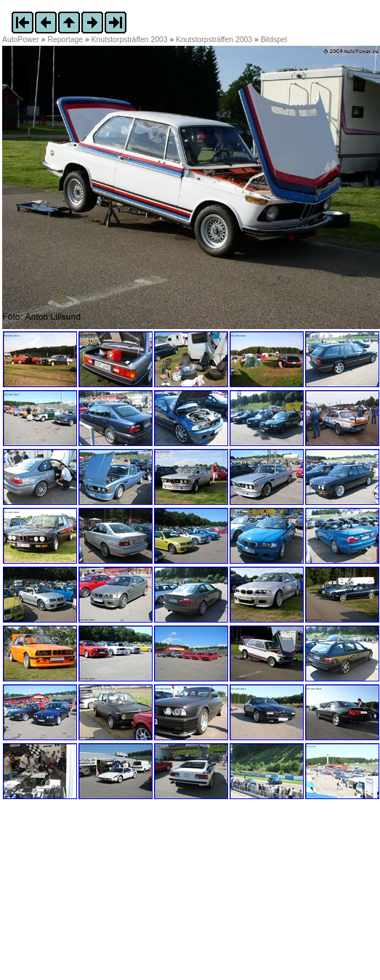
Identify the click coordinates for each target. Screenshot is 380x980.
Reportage (66, 40)
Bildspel (274, 40)
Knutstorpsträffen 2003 (130, 40)
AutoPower (20, 40)
